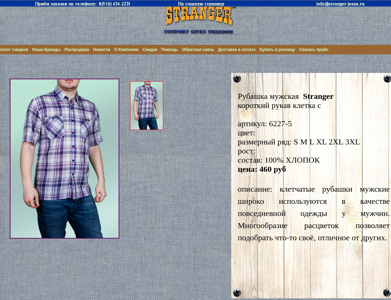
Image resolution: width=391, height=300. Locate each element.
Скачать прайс (313, 49)
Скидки (150, 49)
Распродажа (77, 49)
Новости (101, 49)
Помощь (169, 49)
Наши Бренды (46, 49)
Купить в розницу (277, 49)
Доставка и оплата (237, 49)
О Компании (126, 49)
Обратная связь (198, 49)
